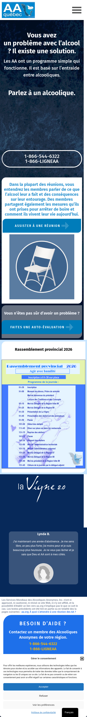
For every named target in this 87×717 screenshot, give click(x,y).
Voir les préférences (43, 704)
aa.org (5, 605)
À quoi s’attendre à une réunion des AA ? (33, 605)
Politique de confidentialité (43, 712)
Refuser (43, 695)
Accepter (43, 686)
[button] (82, 658)
